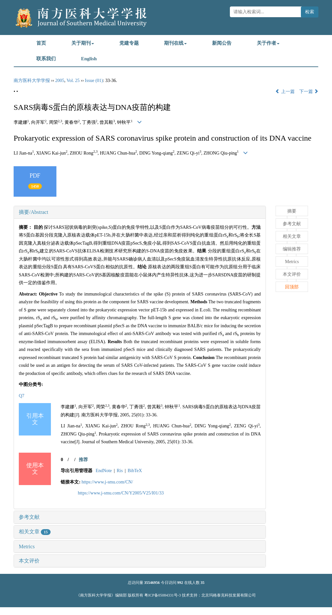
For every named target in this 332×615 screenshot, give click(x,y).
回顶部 (292, 286)
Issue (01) (94, 80)
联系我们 (46, 58)
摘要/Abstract (33, 212)
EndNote (104, 470)
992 (180, 582)
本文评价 (29, 560)
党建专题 (129, 43)
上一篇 (285, 91)
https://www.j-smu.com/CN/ (107, 482)
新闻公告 (221, 43)
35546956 (152, 582)
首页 (41, 43)
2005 (59, 80)
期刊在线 (175, 43)
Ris (120, 470)
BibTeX (135, 470)
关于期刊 (82, 43)
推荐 (83, 459)
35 (203, 582)
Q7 (21, 395)
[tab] (140, 212)
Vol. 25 (72, 80)
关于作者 (268, 43)
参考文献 (29, 517)
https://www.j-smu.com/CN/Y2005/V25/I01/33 (121, 493)
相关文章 (35, 531)
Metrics (27, 546)
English (89, 58)
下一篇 (309, 91)
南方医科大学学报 (32, 80)
